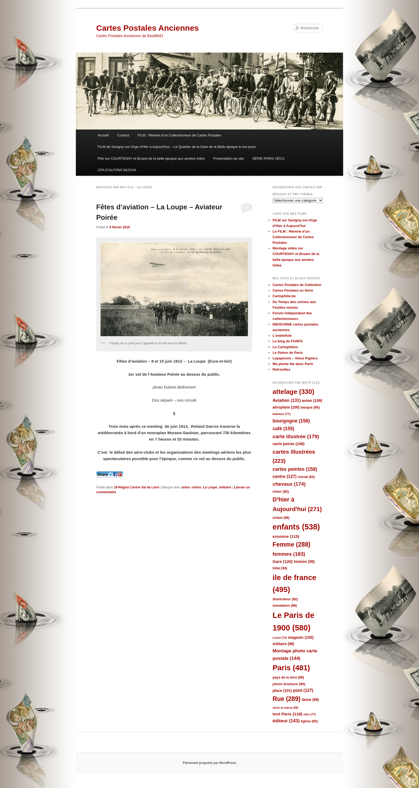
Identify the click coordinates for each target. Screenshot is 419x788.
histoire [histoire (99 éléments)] (304, 562)
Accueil (103, 135)
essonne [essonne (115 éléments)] (286, 536)
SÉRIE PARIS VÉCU (268, 158)
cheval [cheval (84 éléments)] (306, 477)
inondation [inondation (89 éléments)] (285, 605)
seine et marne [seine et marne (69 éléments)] (285, 707)
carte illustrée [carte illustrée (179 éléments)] (296, 436)
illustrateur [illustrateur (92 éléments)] (285, 599)
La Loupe (210, 487)
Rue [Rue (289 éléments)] (286, 698)
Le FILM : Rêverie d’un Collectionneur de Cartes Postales (293, 237)
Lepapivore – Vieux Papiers (295, 358)
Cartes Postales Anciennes (147, 27)
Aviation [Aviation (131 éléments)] (287, 400)
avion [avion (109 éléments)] (312, 400)
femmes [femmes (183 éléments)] (289, 554)
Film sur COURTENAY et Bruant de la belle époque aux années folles (151, 158)
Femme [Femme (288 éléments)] (292, 544)
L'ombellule (282, 336)
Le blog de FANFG (288, 341)
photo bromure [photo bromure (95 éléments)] (289, 684)
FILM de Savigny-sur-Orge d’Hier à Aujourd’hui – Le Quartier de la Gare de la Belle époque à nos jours (177, 147)
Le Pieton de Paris (288, 353)
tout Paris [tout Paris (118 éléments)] (287, 714)
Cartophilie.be (284, 296)
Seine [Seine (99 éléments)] (310, 700)
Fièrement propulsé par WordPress (209, 763)
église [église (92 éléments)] (309, 721)
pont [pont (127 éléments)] (303, 690)
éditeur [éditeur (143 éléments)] (286, 720)
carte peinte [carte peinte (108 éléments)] (289, 444)
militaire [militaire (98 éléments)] (283, 644)
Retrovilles (281, 369)
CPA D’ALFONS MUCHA (117, 170)
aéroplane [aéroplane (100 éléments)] (286, 407)
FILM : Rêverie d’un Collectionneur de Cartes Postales (180, 135)
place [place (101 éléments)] (282, 690)
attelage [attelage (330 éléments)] (293, 391)
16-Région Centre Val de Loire (136, 487)
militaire (225, 487)
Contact (123, 135)
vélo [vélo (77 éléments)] (309, 714)
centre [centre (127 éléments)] (285, 476)
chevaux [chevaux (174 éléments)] (289, 484)
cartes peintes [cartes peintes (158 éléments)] (295, 469)
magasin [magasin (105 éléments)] (301, 637)
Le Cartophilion (285, 347)
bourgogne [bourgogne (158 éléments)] (291, 421)
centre (196, 487)
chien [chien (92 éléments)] (281, 491)
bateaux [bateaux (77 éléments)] (281, 413)
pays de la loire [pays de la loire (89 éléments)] (288, 677)
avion (185, 487)
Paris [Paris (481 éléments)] (291, 668)
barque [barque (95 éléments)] (310, 407)
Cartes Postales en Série (293, 290)
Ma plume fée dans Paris (293, 364)
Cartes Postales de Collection (297, 285)
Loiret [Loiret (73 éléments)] (280, 637)
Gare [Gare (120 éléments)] (283, 561)
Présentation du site (228, 158)
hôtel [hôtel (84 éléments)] (280, 568)
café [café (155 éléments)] (283, 428)
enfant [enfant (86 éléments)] (281, 518)
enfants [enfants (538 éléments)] (296, 527)
